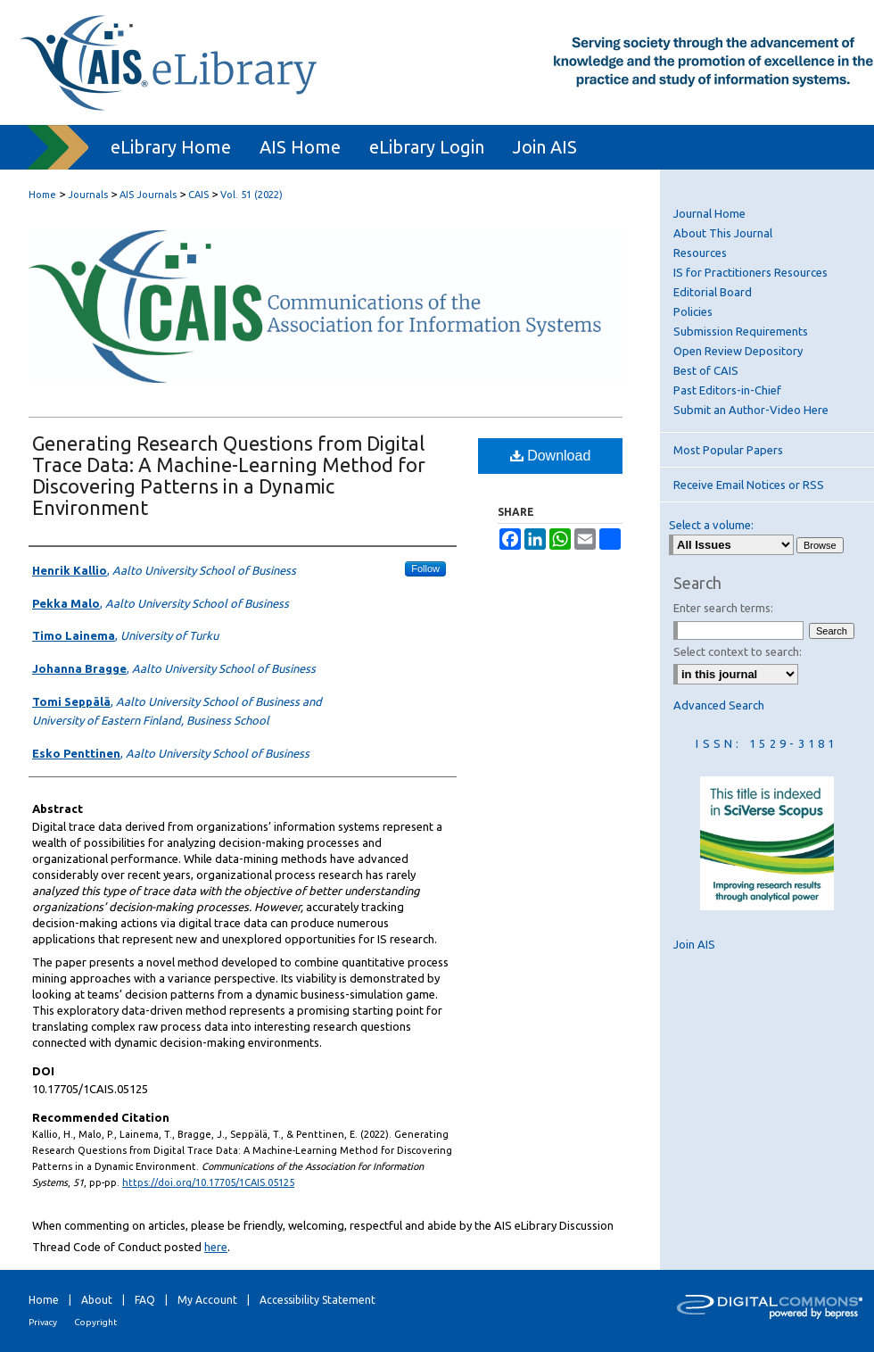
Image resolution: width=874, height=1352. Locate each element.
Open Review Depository (738, 350)
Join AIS (694, 944)
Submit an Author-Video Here (751, 409)
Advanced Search (718, 705)
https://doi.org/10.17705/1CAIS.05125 (208, 1182)
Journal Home (709, 213)
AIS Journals (148, 194)
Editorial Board (712, 292)
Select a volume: (711, 524)
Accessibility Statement (317, 1300)
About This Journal (722, 233)
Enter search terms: (723, 607)
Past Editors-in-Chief (727, 390)
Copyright (95, 1322)
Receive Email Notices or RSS (748, 484)
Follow (425, 568)
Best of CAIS (705, 370)
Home (42, 194)
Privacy (43, 1322)
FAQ (145, 1300)
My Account (207, 1300)
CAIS (198, 194)
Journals (88, 194)
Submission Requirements (740, 331)
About (96, 1300)
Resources (700, 252)
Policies (693, 311)
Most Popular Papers (728, 450)
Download (550, 455)
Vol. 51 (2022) (251, 194)
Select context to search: (737, 651)
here (215, 1246)
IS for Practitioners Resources (750, 272)
